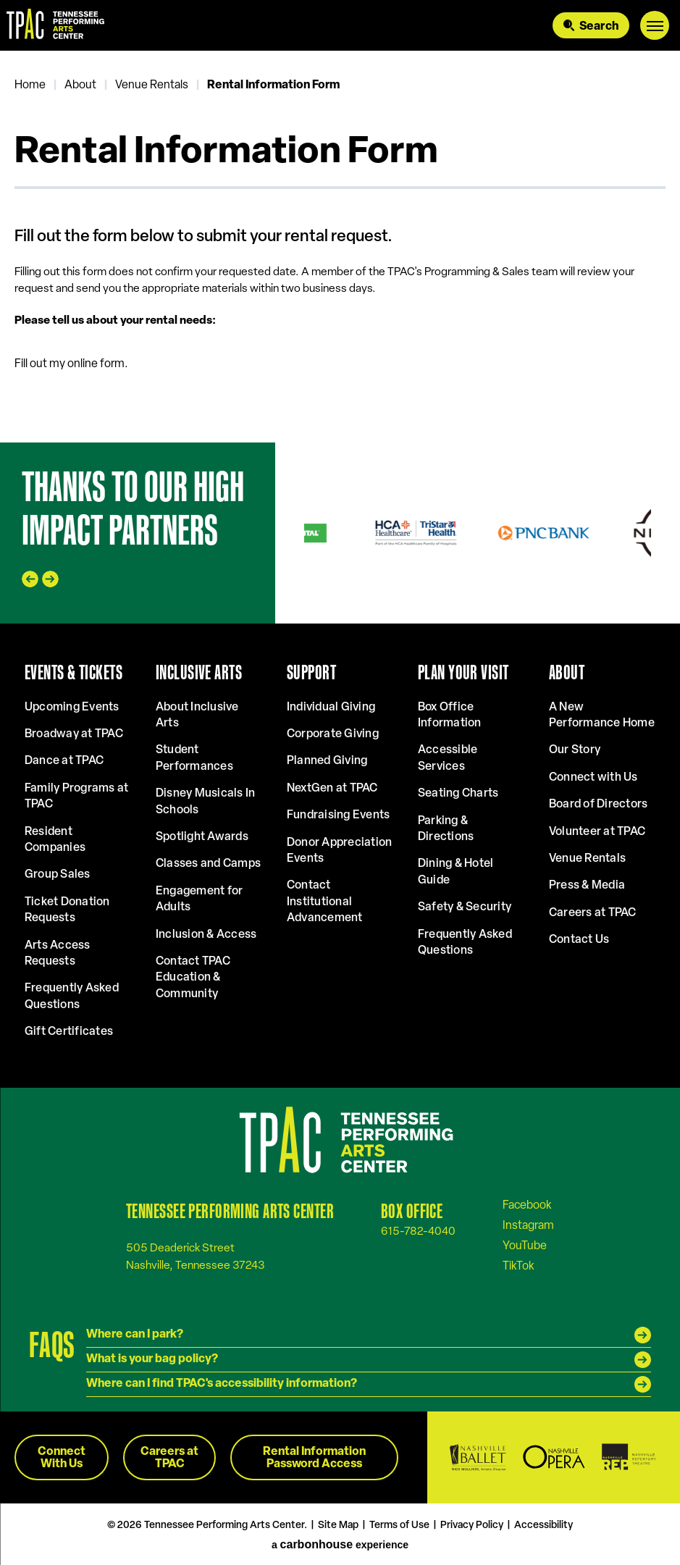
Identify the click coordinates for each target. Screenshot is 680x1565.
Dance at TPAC (64, 761)
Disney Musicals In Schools (205, 801)
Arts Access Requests (58, 954)
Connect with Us (593, 778)
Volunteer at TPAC (597, 832)
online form (96, 364)
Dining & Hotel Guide (455, 872)
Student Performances (194, 758)
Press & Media (587, 885)
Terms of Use (399, 1525)
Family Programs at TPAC (76, 796)
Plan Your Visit (463, 672)
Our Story (574, 750)
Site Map (338, 1525)
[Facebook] (527, 1205)
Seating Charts (458, 794)
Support (311, 672)
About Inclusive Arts (197, 715)
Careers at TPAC (593, 913)
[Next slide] (50, 579)
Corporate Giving (333, 734)
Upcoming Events (72, 707)
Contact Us (579, 940)
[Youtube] (525, 1245)
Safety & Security (464, 907)
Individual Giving (331, 707)
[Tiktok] (518, 1265)
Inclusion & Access (206, 935)
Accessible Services (447, 758)
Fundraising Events (338, 815)
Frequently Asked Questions (72, 996)
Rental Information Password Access (314, 1458)
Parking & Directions (446, 829)
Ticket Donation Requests (67, 910)
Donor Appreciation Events (339, 851)
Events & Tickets (73, 672)
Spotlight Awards (202, 837)
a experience (340, 1544)
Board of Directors (598, 804)
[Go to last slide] (30, 579)
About (80, 85)
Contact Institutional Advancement (325, 902)
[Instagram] (528, 1225)
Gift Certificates (69, 1032)
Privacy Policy (471, 1525)
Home (30, 85)
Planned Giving (327, 761)
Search (598, 27)
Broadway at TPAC (74, 734)
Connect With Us (61, 1458)
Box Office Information (450, 715)
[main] (340, 246)
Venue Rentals (151, 85)
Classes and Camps (208, 864)
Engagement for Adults (199, 899)
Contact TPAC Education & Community (193, 978)
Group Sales (58, 875)
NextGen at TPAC (332, 788)
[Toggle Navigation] (654, 25)
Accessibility (543, 1525)
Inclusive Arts (199, 672)
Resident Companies (55, 840)
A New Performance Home (602, 715)
